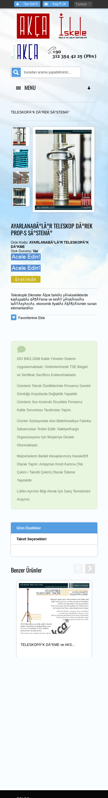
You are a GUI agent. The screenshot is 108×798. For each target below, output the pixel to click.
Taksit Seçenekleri (32, 539)
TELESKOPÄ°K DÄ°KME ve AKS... (48, 645)
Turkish (81, 4)
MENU (53, 87)
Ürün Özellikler (29, 528)
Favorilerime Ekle (31, 318)
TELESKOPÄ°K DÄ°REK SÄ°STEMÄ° (40, 112)
